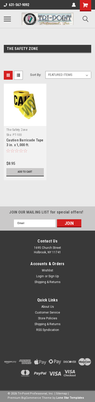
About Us (47, 306)
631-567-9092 (16, 5)
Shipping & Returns (47, 282)
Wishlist (47, 270)
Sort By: (35, 75)
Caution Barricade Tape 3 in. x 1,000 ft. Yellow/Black (25, 145)
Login (40, 276)
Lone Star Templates (70, 397)
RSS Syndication (47, 330)
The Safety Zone (16, 130)
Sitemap (61, 393)
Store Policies (47, 318)
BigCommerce (31, 397)
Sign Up (53, 276)
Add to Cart (25, 171)
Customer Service (47, 312)
